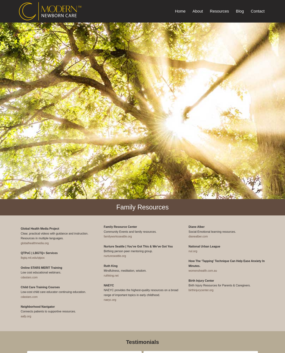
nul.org (192, 251)
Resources (219, 11)
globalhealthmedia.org (35, 243)
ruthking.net (111, 275)
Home (180, 11)
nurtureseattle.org (115, 255)
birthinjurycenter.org (201, 290)
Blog (240, 11)
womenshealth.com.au (203, 270)
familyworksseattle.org (118, 236)
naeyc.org (110, 299)
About (197, 11)
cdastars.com (29, 277)
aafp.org (26, 316)
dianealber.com (198, 236)
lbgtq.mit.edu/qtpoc (33, 257)
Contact (258, 11)
